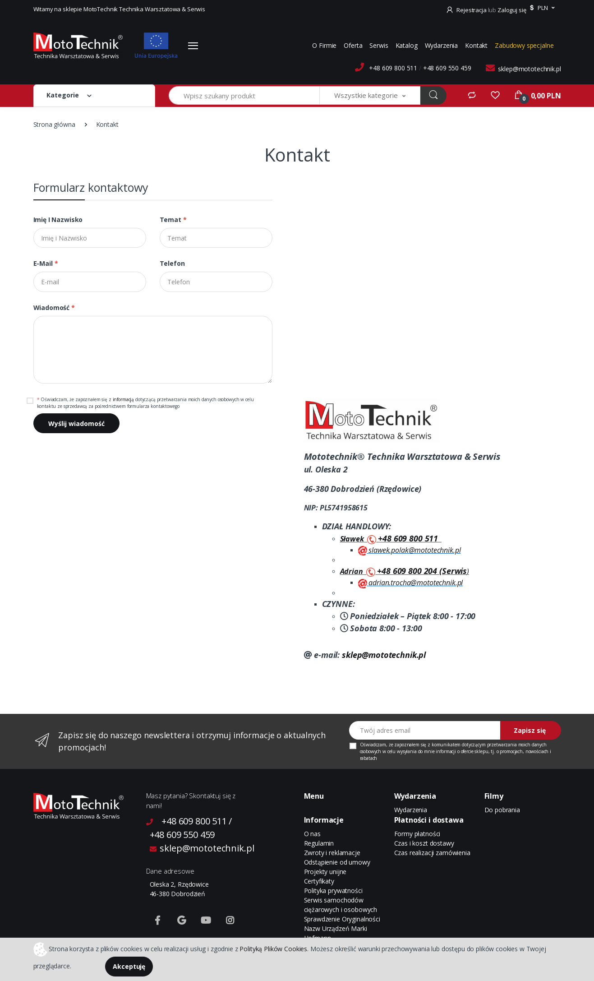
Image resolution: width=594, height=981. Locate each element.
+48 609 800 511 (393, 68)
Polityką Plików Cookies (273, 948)
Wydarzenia (441, 45)
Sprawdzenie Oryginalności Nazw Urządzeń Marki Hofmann (342, 928)
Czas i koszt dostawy (424, 843)
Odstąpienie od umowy (337, 862)
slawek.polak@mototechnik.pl (414, 550)
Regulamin (319, 843)
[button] (541, 8)
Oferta (353, 45)
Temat (173, 219)
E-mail (45, 263)
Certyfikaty (319, 881)
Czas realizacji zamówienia (432, 852)
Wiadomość (54, 307)
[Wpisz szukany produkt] (244, 95)
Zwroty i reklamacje (332, 852)
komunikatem (446, 744)
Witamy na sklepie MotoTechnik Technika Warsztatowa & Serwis (119, 9)
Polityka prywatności (333, 890)
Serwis (378, 45)
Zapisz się (530, 730)
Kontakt (476, 45)
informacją (123, 399)
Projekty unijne (325, 871)
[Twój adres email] (425, 730)
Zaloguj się (511, 10)
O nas (312, 833)
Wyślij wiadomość (76, 423)
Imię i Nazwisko (58, 219)
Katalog (407, 45)
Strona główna (54, 124)
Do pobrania (502, 809)
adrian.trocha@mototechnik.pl (415, 583)
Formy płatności (417, 833)
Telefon (172, 263)
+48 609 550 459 (447, 68)
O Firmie (324, 45)
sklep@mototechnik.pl (529, 69)
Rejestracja (467, 10)
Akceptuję (129, 966)
